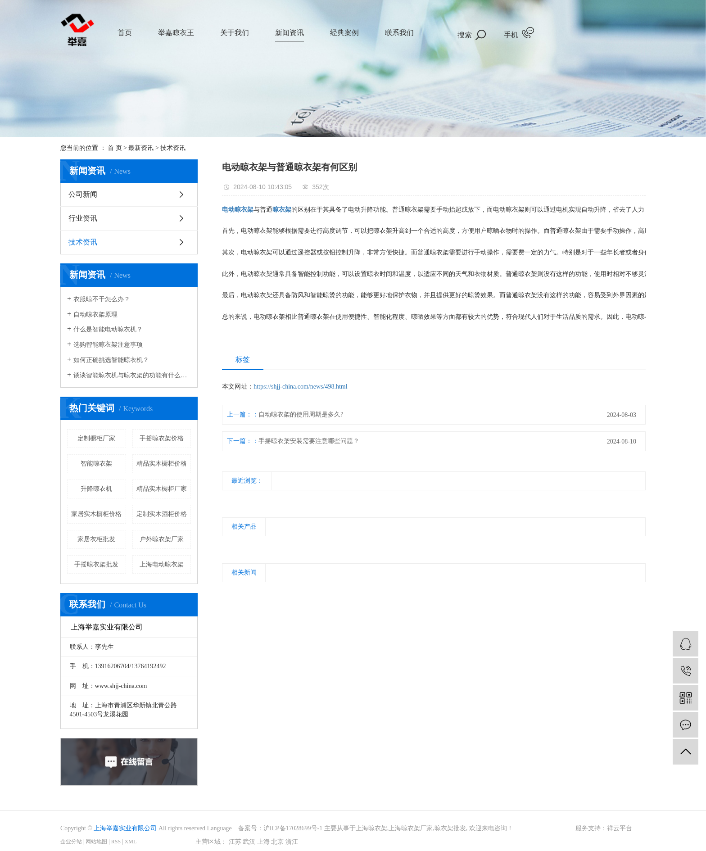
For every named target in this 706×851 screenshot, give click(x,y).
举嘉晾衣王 (176, 32)
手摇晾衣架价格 (162, 438)
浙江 (291, 841)
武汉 (249, 841)
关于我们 (234, 32)
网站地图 (96, 841)
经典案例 (344, 32)
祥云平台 (619, 828)
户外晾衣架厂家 (162, 539)
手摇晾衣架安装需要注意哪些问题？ (308, 441)
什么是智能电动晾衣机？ (108, 329)
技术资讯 (173, 148)
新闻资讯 (289, 32)
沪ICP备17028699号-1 (292, 828)
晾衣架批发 (450, 828)
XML (131, 841)
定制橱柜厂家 (96, 438)
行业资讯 (82, 218)
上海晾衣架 (371, 828)
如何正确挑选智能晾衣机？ (111, 360)
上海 (263, 841)
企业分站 (71, 841)
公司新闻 (82, 194)
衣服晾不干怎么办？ (101, 299)
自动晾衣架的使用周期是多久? (300, 414)
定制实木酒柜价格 (161, 514)
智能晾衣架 (96, 463)
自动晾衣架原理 (95, 314)
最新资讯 (141, 148)
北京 (277, 841)
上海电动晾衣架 (162, 564)
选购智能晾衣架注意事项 (108, 344)
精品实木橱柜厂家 (161, 488)
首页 (125, 32)
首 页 (115, 148)
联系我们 (399, 32)
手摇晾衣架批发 (96, 564)
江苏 (235, 841)
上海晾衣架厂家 (411, 828)
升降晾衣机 (96, 488)
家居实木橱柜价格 (96, 514)
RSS (116, 841)
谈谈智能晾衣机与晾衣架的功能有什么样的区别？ (132, 375)
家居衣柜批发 (96, 539)
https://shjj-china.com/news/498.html (300, 386)
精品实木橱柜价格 (161, 463)
